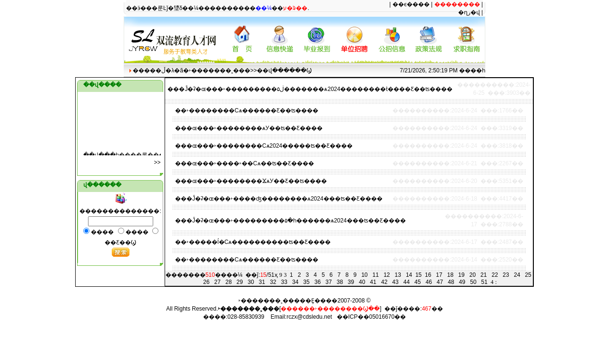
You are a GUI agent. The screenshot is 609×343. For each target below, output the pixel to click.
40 (362, 282)
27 (217, 282)
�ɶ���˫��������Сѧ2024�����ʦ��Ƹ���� (270, 145)
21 (484, 275)
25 (528, 275)
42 (384, 282)
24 (517, 275)
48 (451, 282)
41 (373, 282)
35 (306, 282)
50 (473, 282)
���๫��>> (157, 162)
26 (206, 282)
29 (239, 282)
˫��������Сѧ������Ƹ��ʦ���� (252, 110)
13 (398, 275)
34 (295, 282)
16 (428, 275)
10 (364, 275)
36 (317, 282)
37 (328, 282)
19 (461, 275)
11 (376, 275)
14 (409, 275)
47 (440, 282)
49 (462, 282)
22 (494, 275)
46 (428, 282)
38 (339, 282)
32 (273, 282)
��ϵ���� (411, 4)
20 (472, 275)
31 (262, 282)
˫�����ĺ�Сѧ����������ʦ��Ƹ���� (259, 242)
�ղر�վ (469, 12)
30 (250, 282)
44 (406, 282)
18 (450, 275)
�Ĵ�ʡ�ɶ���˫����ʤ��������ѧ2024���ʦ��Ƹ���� (285, 198)
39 (351, 282)
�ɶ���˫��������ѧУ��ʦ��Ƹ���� (255, 128)
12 (386, 275)
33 (284, 282)
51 (484, 282)
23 (506, 275)
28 (229, 282)
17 (439, 275)
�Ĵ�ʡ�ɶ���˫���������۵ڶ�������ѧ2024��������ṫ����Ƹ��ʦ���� (315, 89)
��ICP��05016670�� (371, 316)
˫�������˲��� (219, 70)
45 (417, 282)
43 (395, 282)
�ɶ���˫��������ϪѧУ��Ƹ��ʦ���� (257, 181)
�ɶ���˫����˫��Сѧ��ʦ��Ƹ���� (250, 163)
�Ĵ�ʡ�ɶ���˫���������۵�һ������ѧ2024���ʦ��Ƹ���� (296, 220)
